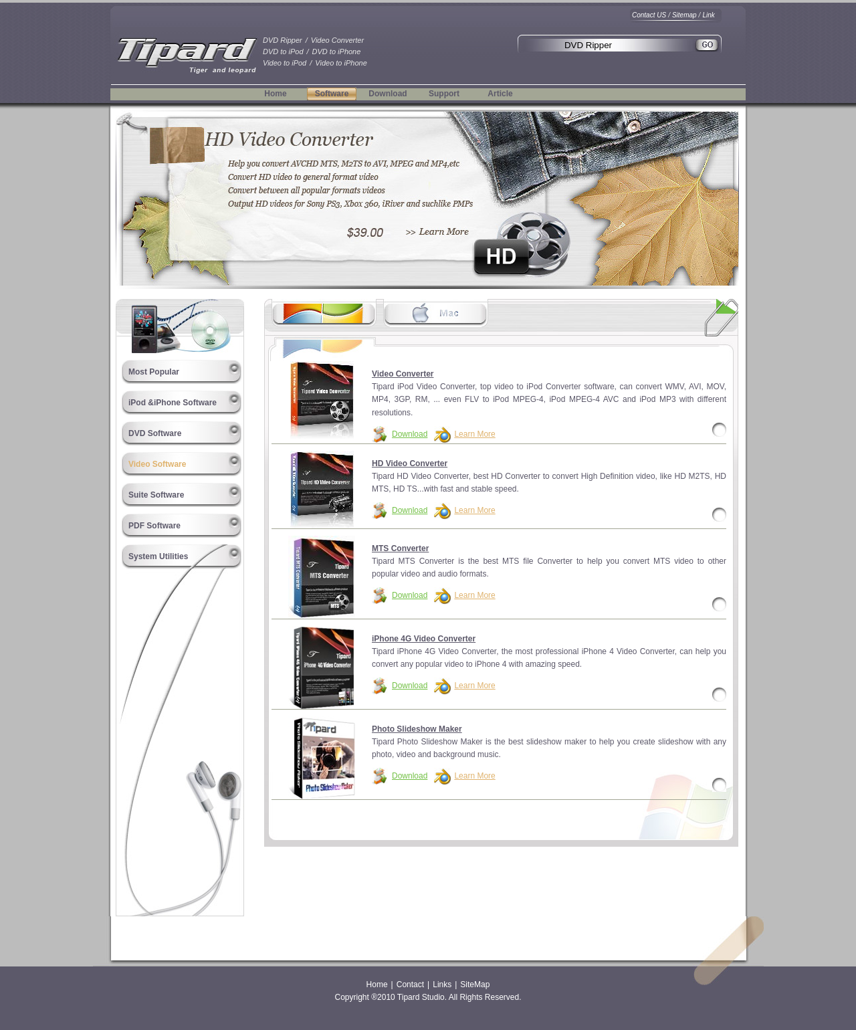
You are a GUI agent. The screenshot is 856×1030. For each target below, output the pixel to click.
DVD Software (154, 433)
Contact (410, 984)
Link (708, 15)
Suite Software (156, 495)
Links (442, 984)
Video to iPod (284, 63)
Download (387, 93)
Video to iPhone (340, 63)
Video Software (157, 464)
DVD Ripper (282, 40)
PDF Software (154, 525)
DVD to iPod (283, 51)
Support (444, 93)
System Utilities (158, 556)
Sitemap (684, 15)
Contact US (649, 15)
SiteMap (475, 984)
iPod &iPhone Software (172, 402)
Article (500, 93)
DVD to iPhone (336, 51)
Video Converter (337, 40)
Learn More (474, 434)
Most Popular (153, 372)
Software (332, 93)
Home (275, 93)
